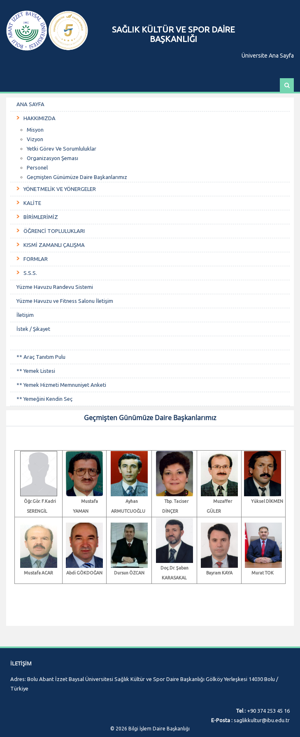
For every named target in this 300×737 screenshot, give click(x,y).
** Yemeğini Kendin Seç (44, 399)
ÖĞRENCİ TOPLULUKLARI (54, 231)
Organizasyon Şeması (52, 158)
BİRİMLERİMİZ (40, 217)
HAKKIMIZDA (39, 118)
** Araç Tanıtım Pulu (40, 357)
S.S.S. (30, 273)
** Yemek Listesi (35, 371)
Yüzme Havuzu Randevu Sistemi (54, 287)
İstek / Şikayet (33, 329)
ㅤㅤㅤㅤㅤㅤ (150, 343)
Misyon (35, 130)
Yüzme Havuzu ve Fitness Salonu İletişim (64, 301)
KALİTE (32, 203)
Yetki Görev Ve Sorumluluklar (61, 148)
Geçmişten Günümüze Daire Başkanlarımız (77, 177)
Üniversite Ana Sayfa (268, 55)
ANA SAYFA (30, 104)
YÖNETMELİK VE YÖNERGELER (59, 189)
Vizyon (35, 139)
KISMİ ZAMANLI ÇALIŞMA (54, 245)
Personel (37, 167)
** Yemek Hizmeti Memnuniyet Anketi (61, 385)
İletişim (25, 315)
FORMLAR (35, 259)
